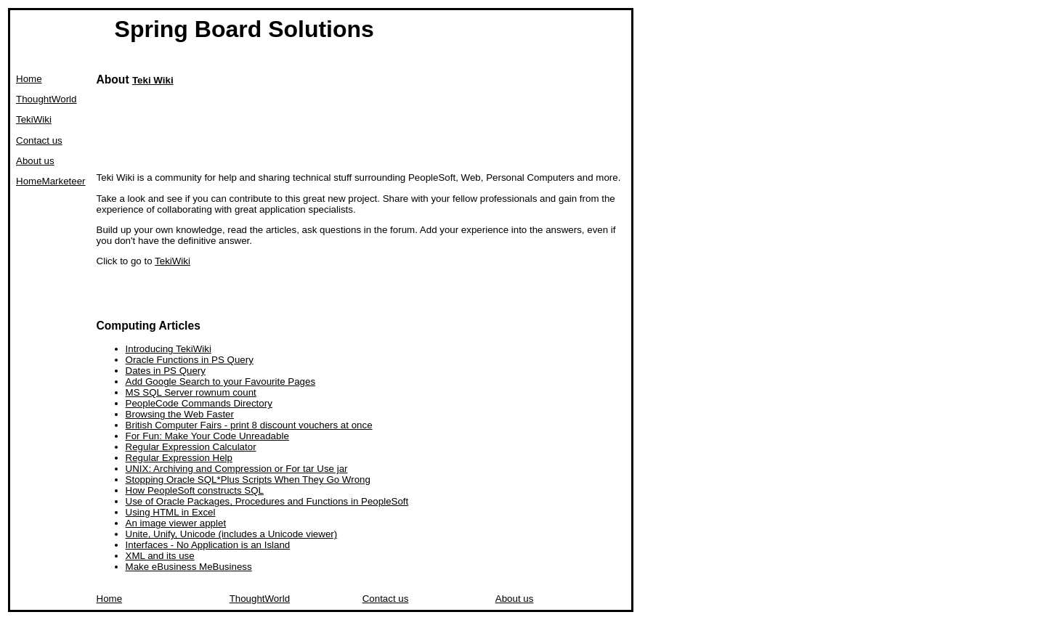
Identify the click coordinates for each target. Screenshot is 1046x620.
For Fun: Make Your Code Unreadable (207, 436)
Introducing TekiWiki (168, 348)
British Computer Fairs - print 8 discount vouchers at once (249, 425)
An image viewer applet (176, 523)
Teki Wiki (153, 80)
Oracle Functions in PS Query (190, 359)
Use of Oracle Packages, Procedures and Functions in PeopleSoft (267, 501)
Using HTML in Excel (171, 512)
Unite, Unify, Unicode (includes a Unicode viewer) (232, 534)
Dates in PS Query (166, 370)
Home (29, 78)
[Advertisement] (361, 130)
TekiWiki (34, 119)
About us (35, 160)
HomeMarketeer (51, 181)
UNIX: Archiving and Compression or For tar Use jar (237, 468)
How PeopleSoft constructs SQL (195, 490)
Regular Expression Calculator (191, 446)
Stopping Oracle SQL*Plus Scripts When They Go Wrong (248, 479)
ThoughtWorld (46, 99)
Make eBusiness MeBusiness (189, 566)
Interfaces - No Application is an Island (208, 544)
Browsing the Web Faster (180, 414)
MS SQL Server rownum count (191, 392)
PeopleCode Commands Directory (199, 403)
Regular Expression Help (179, 457)
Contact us (39, 140)
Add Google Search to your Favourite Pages (221, 381)
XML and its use (160, 555)
